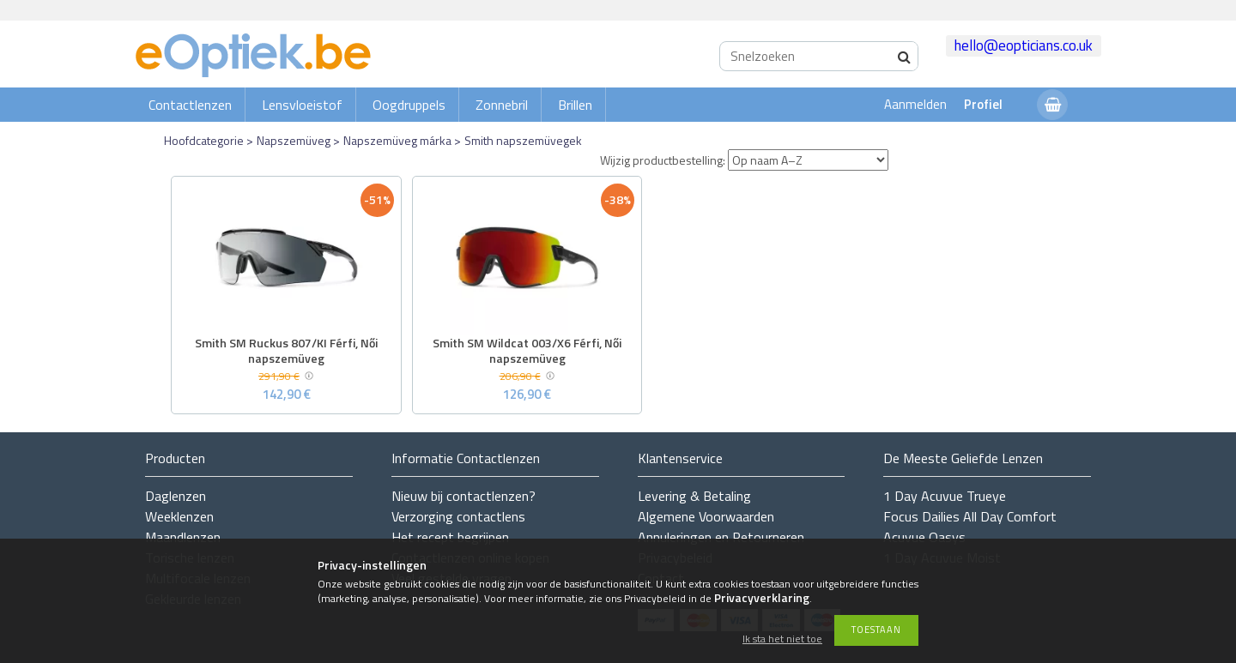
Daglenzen (175, 495)
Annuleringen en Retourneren (721, 537)
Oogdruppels (409, 104)
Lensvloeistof (302, 104)
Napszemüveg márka (397, 140)
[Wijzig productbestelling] (808, 160)
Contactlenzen (190, 104)
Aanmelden (915, 104)
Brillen (575, 104)
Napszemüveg (293, 140)
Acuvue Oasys (924, 537)
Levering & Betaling (694, 495)
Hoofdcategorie (204, 140)
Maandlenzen (183, 537)
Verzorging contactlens (458, 516)
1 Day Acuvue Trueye (944, 495)
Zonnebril (502, 104)
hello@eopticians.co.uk (1023, 45)
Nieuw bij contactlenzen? (463, 495)
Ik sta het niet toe (782, 639)
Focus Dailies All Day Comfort (970, 516)
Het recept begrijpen (450, 537)
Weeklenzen (179, 516)
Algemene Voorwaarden (706, 516)
